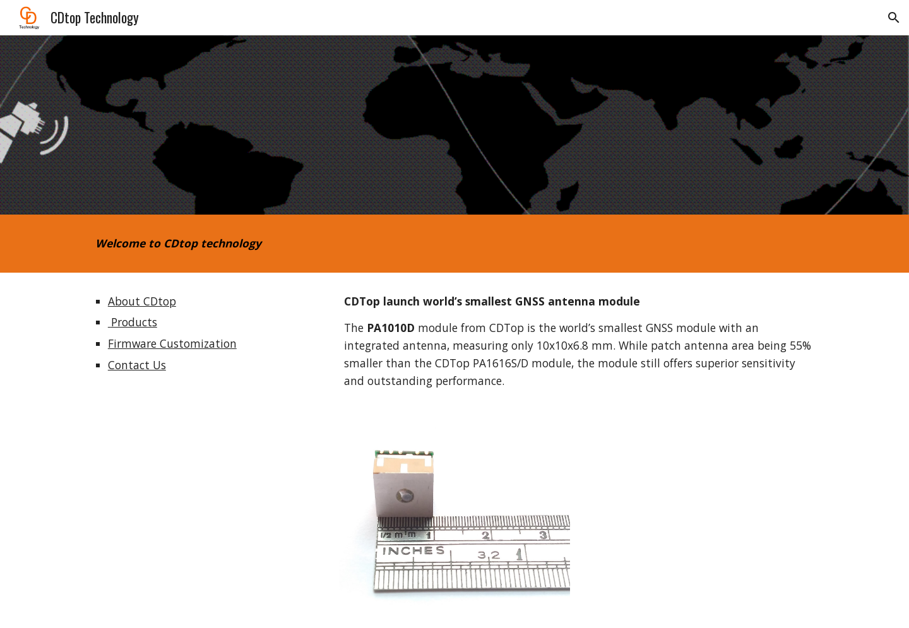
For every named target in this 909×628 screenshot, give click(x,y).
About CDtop (142, 301)
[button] (894, 18)
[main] (330, 244)
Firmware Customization (172, 343)
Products (132, 321)
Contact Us (137, 364)
